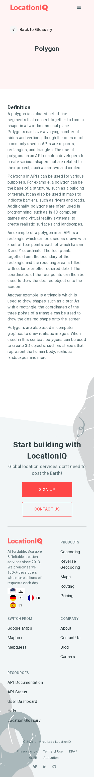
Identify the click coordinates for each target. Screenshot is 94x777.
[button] (78, 7)
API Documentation (25, 682)
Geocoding (70, 551)
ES (16, 605)
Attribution (51, 758)
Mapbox (15, 637)
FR (34, 598)
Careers (67, 656)
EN (16, 591)
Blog (64, 647)
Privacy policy (27, 751)
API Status (17, 692)
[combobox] (16, 591)
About (65, 628)
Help (12, 711)
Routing (67, 586)
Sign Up (47, 489)
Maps (65, 576)
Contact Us (47, 509)
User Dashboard (22, 701)
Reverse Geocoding (70, 564)
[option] (16, 598)
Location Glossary (24, 720)
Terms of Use (53, 751)
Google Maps (20, 628)
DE (16, 598)
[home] (28, 7)
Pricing (66, 595)
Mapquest (17, 647)
